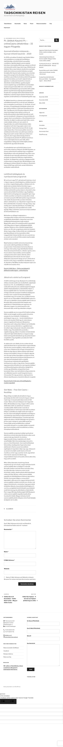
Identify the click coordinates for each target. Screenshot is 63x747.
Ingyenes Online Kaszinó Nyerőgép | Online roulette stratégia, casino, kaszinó (48, 52)
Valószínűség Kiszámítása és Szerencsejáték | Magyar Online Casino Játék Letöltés (47, 58)
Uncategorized (43, 115)
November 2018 (43, 100)
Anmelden (42, 125)
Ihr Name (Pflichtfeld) (43, 623)
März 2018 (42, 103)
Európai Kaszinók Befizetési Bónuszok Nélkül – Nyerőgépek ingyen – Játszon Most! (47, 78)
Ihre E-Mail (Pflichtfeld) (43, 630)
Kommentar (8, 529)
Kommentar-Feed (43, 131)
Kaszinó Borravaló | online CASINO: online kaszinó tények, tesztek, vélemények (48, 72)
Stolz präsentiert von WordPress (11, 686)
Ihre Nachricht (43, 654)
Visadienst (6, 651)
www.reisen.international (11, 637)
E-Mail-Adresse (9, 560)
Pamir (31, 23)
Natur (25, 23)
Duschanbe (18, 23)
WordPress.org (43, 134)
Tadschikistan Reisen (25, 13)
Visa (50, 23)
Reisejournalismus (8, 654)
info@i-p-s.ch (8, 635)
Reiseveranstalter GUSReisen (11, 647)
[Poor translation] (11, 701)
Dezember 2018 (43, 97)
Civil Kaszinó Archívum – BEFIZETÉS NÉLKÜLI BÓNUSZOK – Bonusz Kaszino (49, 65)
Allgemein (9, 508)
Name (6, 551)
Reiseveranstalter (41, 23)
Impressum (7, 27)
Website (6, 568)
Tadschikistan (7, 23)
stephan (22, 38)
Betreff (43, 638)
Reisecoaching (7, 657)
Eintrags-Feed (43, 128)
